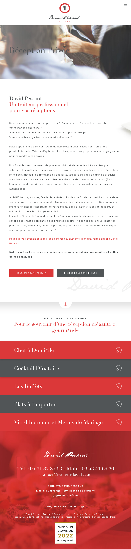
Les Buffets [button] (28, 386)
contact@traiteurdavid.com (65, 474)
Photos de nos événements (80, 273)
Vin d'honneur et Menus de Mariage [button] (58, 422)
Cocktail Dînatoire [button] (36, 368)
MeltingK (79, 506)
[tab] (65, 350)
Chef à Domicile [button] (34, 350)
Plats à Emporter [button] (35, 404)
